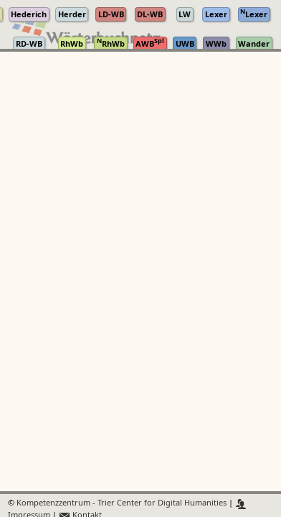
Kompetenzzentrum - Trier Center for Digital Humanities (121, 503)
